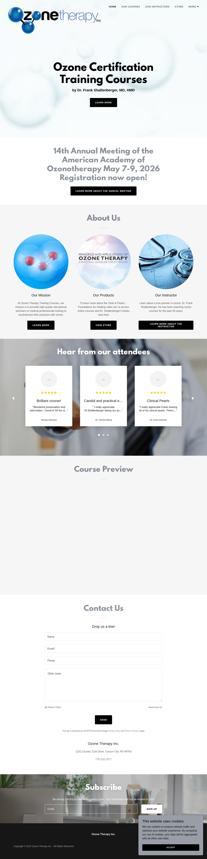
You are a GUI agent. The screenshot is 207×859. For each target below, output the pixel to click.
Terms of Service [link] (132, 731)
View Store (103, 325)
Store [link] (179, 6)
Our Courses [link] (130, 6)
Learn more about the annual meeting (103, 191)
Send (103, 719)
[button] (194, 7)
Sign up (152, 809)
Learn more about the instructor (166, 325)
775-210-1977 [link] (103, 759)
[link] (54, 5)
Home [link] (112, 6)
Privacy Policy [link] (114, 731)
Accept (170, 847)
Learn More (103, 102)
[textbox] (103, 637)
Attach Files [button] (54, 707)
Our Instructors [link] (157, 6)
